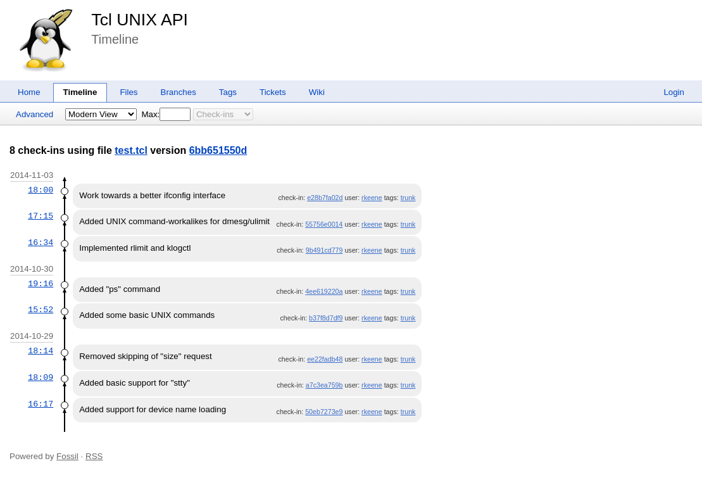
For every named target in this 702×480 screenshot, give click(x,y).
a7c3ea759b (324, 385)
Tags (228, 92)
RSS (94, 456)
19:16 (40, 283)
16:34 (40, 242)
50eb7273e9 (323, 411)
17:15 (40, 216)
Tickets (273, 92)
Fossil (67, 456)
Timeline (80, 92)
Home (29, 92)
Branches (178, 92)
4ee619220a (323, 291)
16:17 (40, 404)
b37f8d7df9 (325, 318)
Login (673, 92)
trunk (408, 197)
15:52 (40, 309)
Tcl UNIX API (139, 19)
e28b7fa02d (324, 197)
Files (128, 92)
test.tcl (131, 150)
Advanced (34, 114)
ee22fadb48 (324, 359)
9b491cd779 (324, 250)
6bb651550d (218, 150)
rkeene (371, 197)
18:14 (40, 351)
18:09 (40, 377)
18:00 (40, 190)
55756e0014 (323, 224)
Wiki (317, 92)
